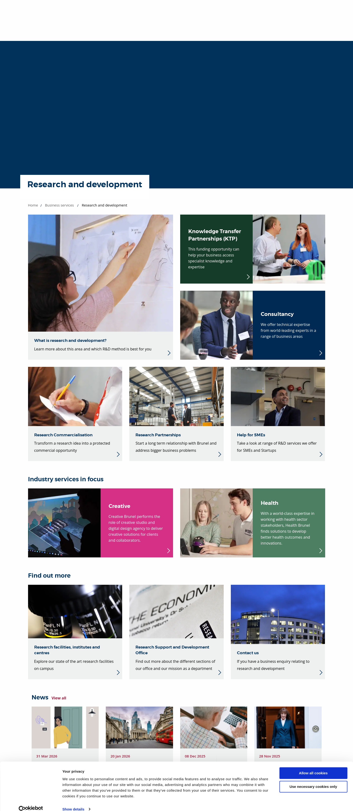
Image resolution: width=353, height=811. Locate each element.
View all (59, 698)
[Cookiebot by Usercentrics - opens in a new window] (31, 801)
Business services (59, 205)
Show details (73, 802)
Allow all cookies (313, 766)
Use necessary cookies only (313, 779)
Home (33, 205)
